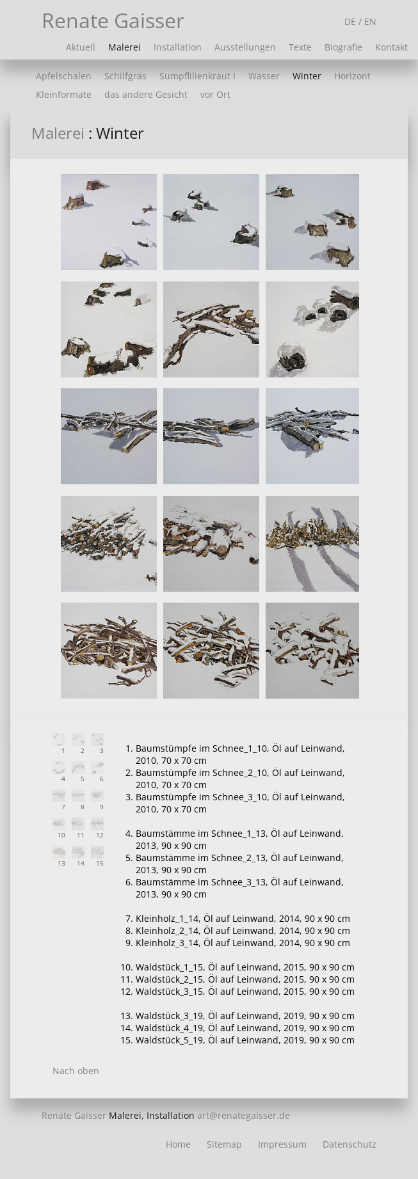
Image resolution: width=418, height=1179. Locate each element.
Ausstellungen (245, 47)
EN (370, 21)
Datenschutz (349, 1144)
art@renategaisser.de (243, 1115)
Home (178, 1144)
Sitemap (224, 1144)
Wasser (264, 76)
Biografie (343, 47)
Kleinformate (64, 94)
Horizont (352, 76)
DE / (354, 21)
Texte (300, 47)
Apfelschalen (64, 76)
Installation (178, 47)
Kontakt (391, 47)
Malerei (124, 47)
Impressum (282, 1144)
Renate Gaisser (113, 20)
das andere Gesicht (146, 94)
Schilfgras (125, 76)
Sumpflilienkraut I (197, 76)
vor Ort (215, 94)
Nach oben (75, 1070)
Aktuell (80, 47)
